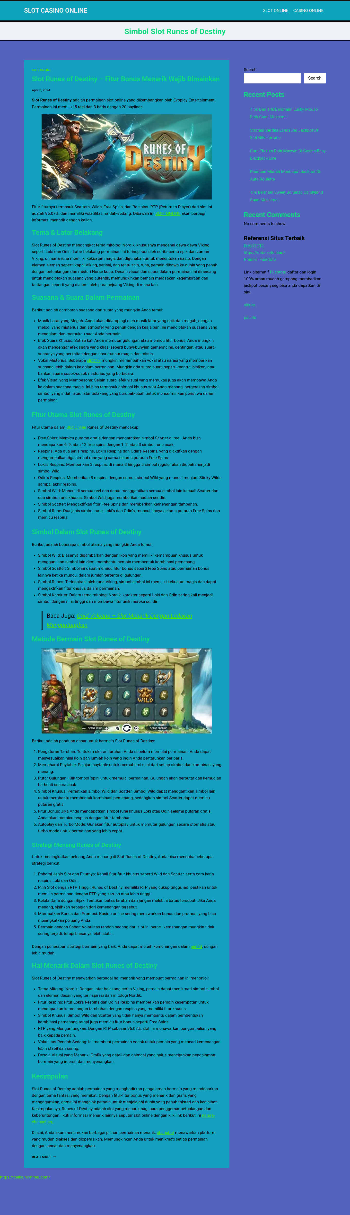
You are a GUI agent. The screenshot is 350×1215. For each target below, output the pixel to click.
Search (250, 69)
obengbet (165, 1132)
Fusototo (278, 272)
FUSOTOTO (254, 246)
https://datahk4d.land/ (264, 252)
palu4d (250, 317)
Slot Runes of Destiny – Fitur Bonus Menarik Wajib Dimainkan (126, 79)
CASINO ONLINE (308, 10)
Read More (44, 1157)
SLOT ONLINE (276, 10)
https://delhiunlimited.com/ (25, 1177)
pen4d (196, 946)
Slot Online (76, 427)
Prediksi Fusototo (260, 259)
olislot (249, 304)
